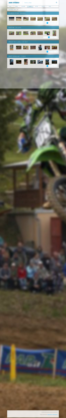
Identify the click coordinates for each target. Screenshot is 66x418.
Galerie (30, 6)
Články (10, 6)
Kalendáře (23, 6)
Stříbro (16, 6)
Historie (36, 6)
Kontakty (43, 6)
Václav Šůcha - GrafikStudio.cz (52, 414)
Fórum (50, 6)
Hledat (56, 2)
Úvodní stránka (10, 10)
